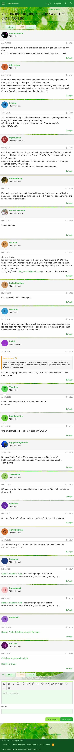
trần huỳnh (14, 65)
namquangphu (16, 33)
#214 (71, 484)
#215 (71, 514)
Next (31, 27)
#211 (71, 397)
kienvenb (13, 503)
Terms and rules (18, 744)
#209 (71, 319)
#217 (71, 569)
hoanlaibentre (16, 416)
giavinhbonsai (16, 530)
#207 (71, 252)
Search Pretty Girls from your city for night (20, 632)
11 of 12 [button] (21, 27)
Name (4, 706)
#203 (71, 113)
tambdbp (13, 309)
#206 (71, 220)
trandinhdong (16, 178)
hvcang (13, 103)
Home (47, 744)
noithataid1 (14, 617)
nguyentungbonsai (18, 442)
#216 (71, 540)
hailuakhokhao (16, 283)
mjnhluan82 (15, 138)
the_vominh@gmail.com (30, 271)
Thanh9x (13, 387)
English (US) (17, 741)
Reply (70, 58)
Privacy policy (32, 744)
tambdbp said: (8, 358)
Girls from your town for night (14, 658)
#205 (71, 188)
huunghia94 (15, 588)
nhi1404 (13, 643)
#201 (71, 43)
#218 (71, 598)
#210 (71, 351)
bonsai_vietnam (17, 210)
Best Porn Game (9, 664)
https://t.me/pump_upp (11, 573)
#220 (71, 654)
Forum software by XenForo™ (21, 749)
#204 (71, 148)
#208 (71, 293)
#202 (71, 75)
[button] (3, 3)
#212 (71, 426)
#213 (71, 452)
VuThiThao (14, 474)
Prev (10, 27)
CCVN (5, 741)
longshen (13, 559)
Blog (41, 744)
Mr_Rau (13, 242)
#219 (71, 627)
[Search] (70, 3)
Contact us (6, 744)
